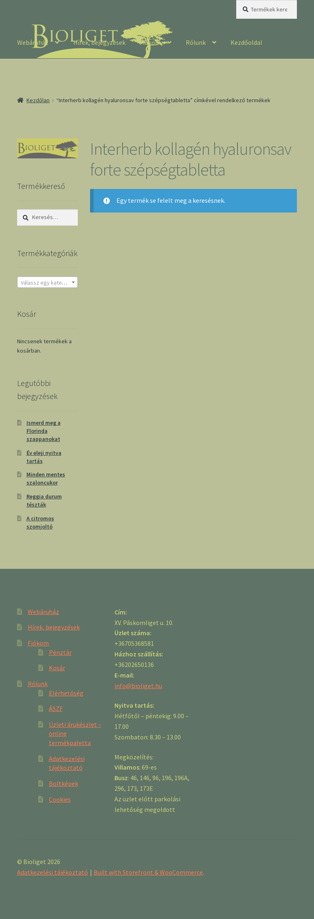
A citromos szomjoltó (40, 522)
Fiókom (150, 42)
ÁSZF (56, 708)
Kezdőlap (38, 100)
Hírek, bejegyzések (99, 42)
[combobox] (47, 282)
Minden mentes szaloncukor (45, 478)
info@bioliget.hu (138, 686)
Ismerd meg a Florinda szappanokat (43, 431)
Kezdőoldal (246, 42)
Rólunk (196, 42)
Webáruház (32, 42)
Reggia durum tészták (44, 500)
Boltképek (63, 783)
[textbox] (47, 282)
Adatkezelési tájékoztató (52, 872)
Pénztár (60, 652)
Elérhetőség (66, 693)
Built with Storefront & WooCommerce (148, 872)
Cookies (60, 799)
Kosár (57, 668)
